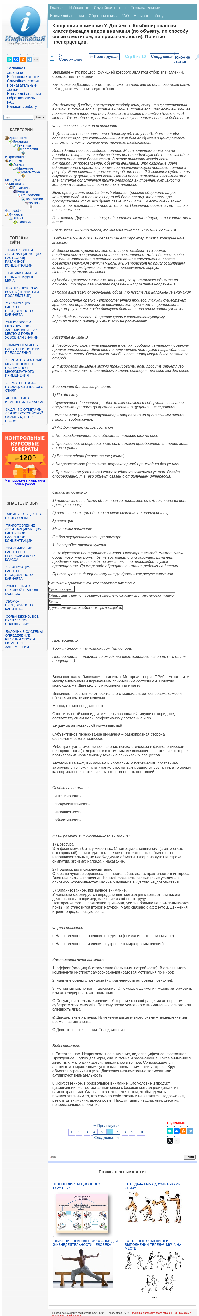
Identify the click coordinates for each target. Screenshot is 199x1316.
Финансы (16, 214)
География (29, 149)
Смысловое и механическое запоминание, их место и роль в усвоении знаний (21, 329)
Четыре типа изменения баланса (24, 400)
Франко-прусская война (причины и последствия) (22, 292)
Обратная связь (21, 98)
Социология (30, 195)
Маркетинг (25, 168)
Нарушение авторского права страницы (151, 1313)
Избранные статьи (23, 77)
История (15, 161)
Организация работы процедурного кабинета (19, 309)
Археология (18, 138)
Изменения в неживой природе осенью (22, 590)
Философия (14, 210)
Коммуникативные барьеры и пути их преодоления (23, 348)
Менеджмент (15, 180)
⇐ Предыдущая (104, 57)
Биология (20, 141)
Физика (34, 203)
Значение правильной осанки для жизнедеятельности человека (85, 1243)
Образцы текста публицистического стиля (24, 386)
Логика (18, 164)
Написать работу (22, 107)
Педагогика (21, 187)
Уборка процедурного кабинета (19, 605)
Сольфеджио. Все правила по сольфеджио (21, 620)
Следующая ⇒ (164, 57)
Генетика (24, 145)
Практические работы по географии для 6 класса (20, 553)
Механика (16, 184)
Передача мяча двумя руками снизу (153, 1186)
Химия (18, 218)
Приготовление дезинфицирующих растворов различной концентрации (23, 257)
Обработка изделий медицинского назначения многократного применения (23, 367)
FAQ (10, 102)
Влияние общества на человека (23, 516)
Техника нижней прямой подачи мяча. (21, 276)
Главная (57, 8)
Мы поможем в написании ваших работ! (25, 482)
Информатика (15, 157)
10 (141, 1132)
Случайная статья (23, 81)
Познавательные (145, 8)
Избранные (79, 8)
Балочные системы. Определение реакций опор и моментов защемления (24, 639)
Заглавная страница (16, 70)
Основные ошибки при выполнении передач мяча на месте (153, 1244)
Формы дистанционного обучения (76, 1186)
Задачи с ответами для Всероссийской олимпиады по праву (24, 415)
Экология (24, 222)
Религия (23, 191)
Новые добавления (24, 94)
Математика (30, 172)
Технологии (34, 199)
